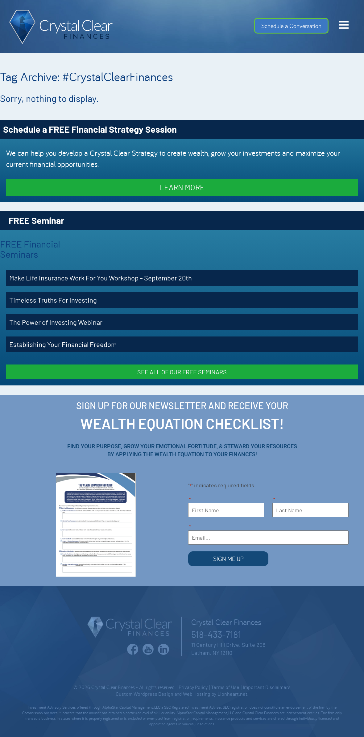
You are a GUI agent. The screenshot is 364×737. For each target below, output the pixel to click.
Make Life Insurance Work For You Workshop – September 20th (100, 278)
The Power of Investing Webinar (55, 322)
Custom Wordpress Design (144, 694)
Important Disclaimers (267, 687)
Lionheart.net (232, 694)
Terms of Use (225, 687)
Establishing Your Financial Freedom (63, 344)
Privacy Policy (193, 687)
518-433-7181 (216, 634)
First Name (190, 500)
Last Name (274, 500)
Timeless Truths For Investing (53, 300)
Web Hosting (196, 694)
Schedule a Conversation (291, 26)
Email (190, 527)
